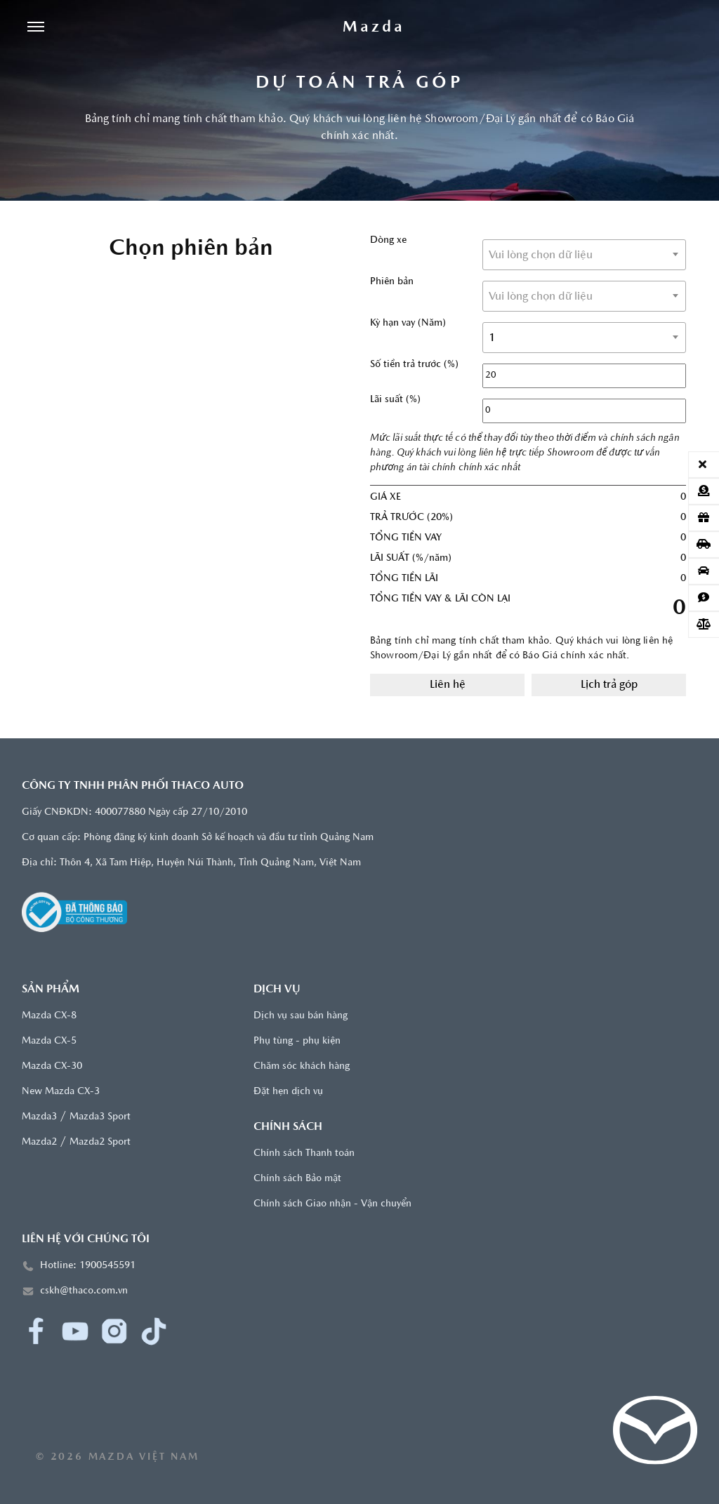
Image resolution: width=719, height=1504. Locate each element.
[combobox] (584, 254)
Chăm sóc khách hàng (301, 1066)
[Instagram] (114, 1331)
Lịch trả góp (609, 685)
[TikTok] (154, 1331)
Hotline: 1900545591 (88, 1265)
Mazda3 (39, 1117)
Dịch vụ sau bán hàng (300, 1016)
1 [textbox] (492, 338)
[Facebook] (36, 1331)
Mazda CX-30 (52, 1066)
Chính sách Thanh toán (304, 1153)
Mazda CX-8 (49, 1016)
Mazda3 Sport (100, 1117)
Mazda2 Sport (100, 1142)
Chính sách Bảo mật (297, 1178)
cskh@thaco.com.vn (84, 1291)
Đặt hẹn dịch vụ (288, 1091)
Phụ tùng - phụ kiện (297, 1041)
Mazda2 (39, 1142)
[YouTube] (75, 1331)
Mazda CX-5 (49, 1041)
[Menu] (36, 28)
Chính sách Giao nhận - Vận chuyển (332, 1204)
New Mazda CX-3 (61, 1091)
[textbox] (584, 255)
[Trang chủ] (373, 28)
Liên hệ (448, 685)
